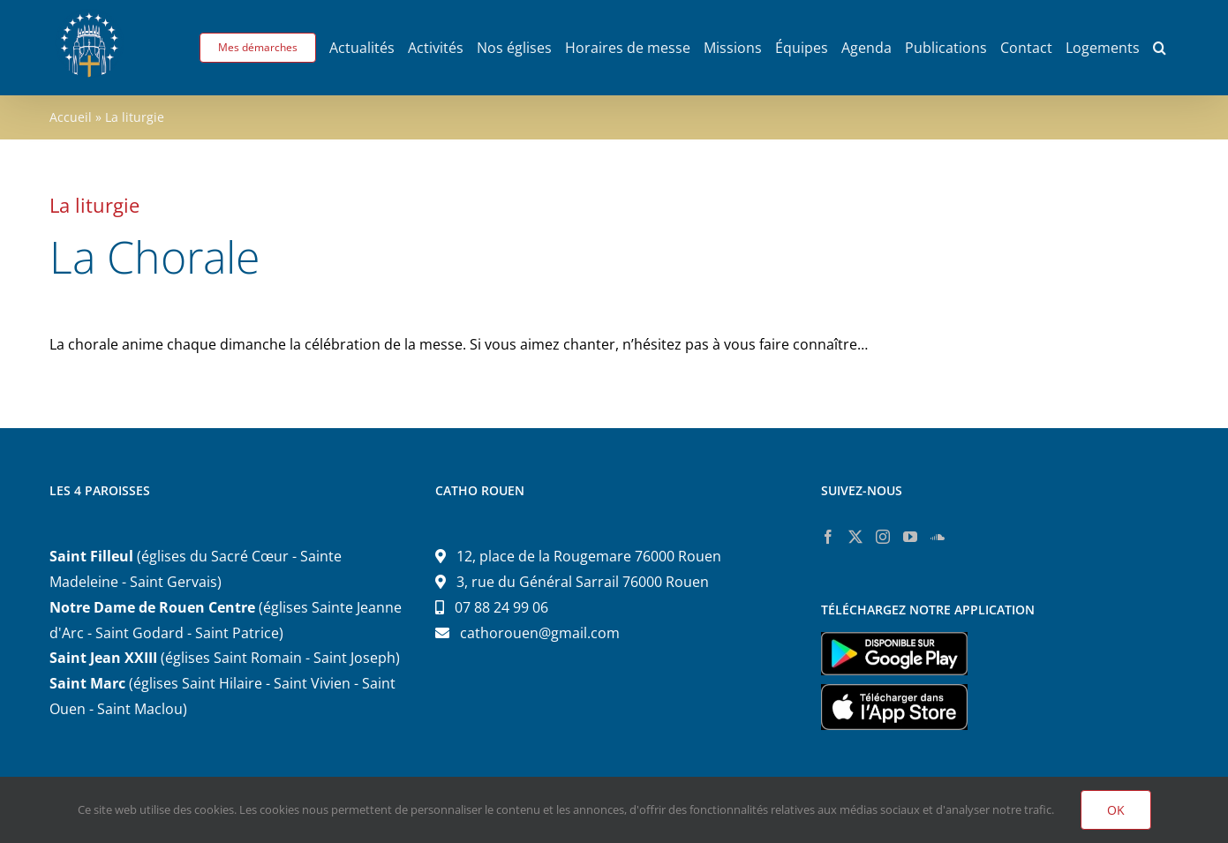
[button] (1159, 47)
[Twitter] (855, 537)
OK (1116, 810)
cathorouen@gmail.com (540, 633)
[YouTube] (910, 537)
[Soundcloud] (937, 537)
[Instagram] (883, 537)
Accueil (70, 117)
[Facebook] (828, 537)
